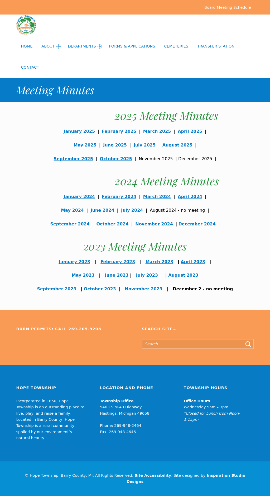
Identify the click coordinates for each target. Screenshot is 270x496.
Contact (30, 67)
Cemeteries (176, 46)
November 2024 (154, 223)
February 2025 (119, 131)
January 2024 (79, 196)
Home (26, 46)
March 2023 (159, 261)
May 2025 (85, 145)
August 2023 (183, 275)
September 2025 (73, 158)
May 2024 (72, 210)
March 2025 (157, 131)
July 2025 (145, 145)
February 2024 (119, 196)
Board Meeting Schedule (227, 7)
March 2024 (157, 196)
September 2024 (69, 223)
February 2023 (117, 261)
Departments (85, 46)
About (51, 46)
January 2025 (79, 131)
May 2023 (83, 275)
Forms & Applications (132, 46)
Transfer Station (215, 46)
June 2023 (117, 275)
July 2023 (147, 275)
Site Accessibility (152, 475)
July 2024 (132, 210)
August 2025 (177, 145)
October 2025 (116, 158)
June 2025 (115, 145)
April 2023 (193, 261)
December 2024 (197, 223)
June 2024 (102, 210)
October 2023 (101, 288)
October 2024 (112, 223)
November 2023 (144, 288)
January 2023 (74, 261)
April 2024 (190, 196)
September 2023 (56, 288)
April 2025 (190, 131)
